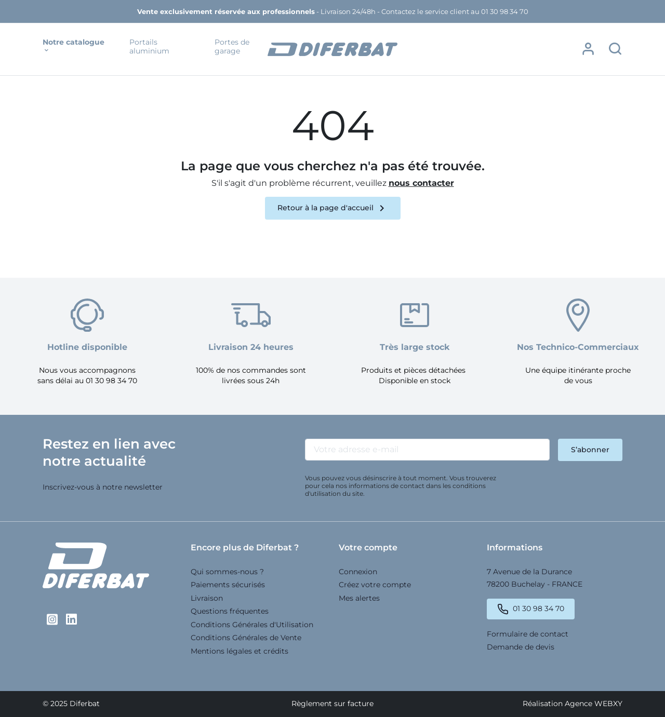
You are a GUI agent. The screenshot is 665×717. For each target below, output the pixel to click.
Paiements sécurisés (228, 584)
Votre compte (368, 547)
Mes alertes (359, 598)
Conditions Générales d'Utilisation (252, 624)
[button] (588, 49)
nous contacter (421, 183)
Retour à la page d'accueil (332, 208)
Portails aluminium (149, 47)
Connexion (358, 571)
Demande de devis (520, 647)
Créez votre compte (375, 584)
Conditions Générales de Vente (246, 637)
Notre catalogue (73, 46)
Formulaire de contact (527, 634)
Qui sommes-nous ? (227, 571)
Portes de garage (232, 47)
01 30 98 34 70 (538, 608)
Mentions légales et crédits (239, 651)
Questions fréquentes (230, 611)
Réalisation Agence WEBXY (572, 703)
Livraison (207, 598)
